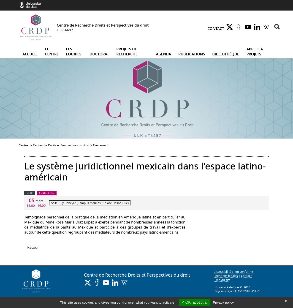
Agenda (163, 54)
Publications (191, 54)
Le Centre (52, 51)
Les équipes (73, 51)
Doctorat (99, 54)
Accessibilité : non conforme (233, 272)
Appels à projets (255, 51)
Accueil (30, 54)
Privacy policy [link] (223, 302)
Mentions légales (226, 276)
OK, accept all (194, 302)
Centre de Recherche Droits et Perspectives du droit (54, 145)
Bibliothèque (225, 54)
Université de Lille (226, 287)
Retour (33, 247)
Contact (215, 28)
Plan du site (222, 280)
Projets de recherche (126, 51)
